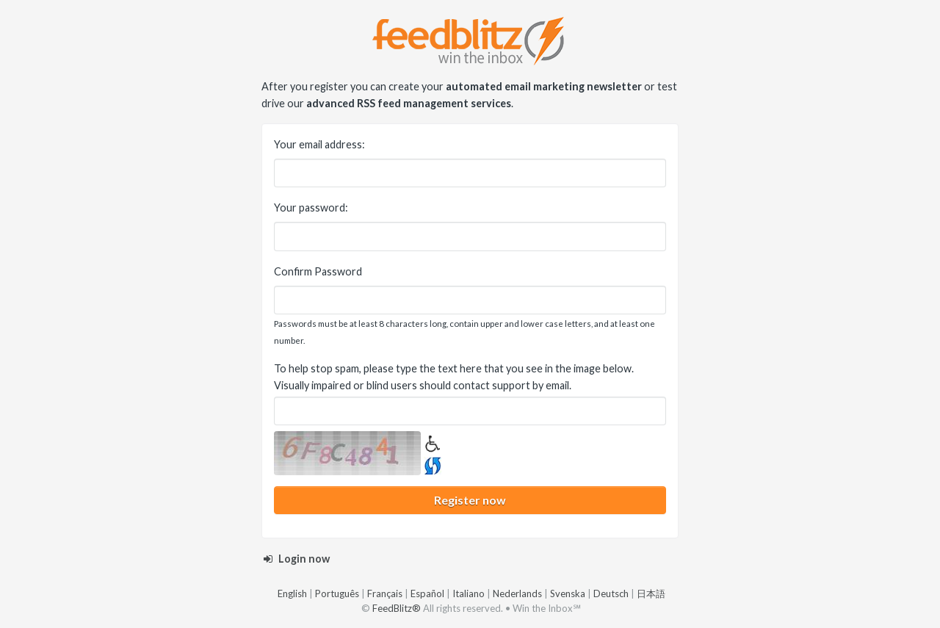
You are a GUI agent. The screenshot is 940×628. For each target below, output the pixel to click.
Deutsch (611, 593)
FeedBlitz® (396, 608)
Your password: (311, 207)
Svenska (567, 593)
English (292, 593)
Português (337, 593)
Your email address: (319, 144)
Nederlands (517, 593)
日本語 (651, 593)
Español (427, 593)
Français (384, 593)
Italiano (468, 593)
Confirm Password (318, 271)
